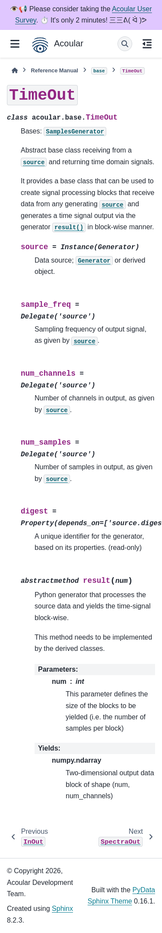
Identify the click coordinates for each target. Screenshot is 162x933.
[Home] (15, 70)
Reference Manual (54, 70)
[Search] (125, 43)
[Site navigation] (15, 43)
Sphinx (62, 908)
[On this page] (147, 43)
